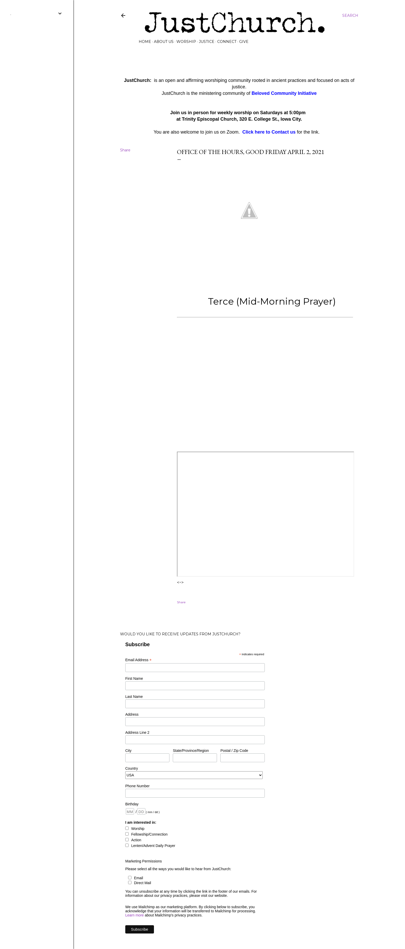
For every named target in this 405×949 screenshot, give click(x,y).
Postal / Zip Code (234, 751)
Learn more (134, 915)
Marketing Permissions (143, 861)
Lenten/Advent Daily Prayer (153, 846)
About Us (164, 41)
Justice (206, 41)
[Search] (350, 15)
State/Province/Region (191, 751)
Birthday (131, 804)
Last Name (134, 697)
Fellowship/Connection (149, 834)
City (128, 751)
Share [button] (125, 150)
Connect (226, 41)
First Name (134, 678)
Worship (186, 41)
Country (131, 768)
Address (131, 714)
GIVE (243, 41)
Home (145, 41)
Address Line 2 (137, 732)
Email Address (138, 660)
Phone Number (137, 786)
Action (136, 840)
